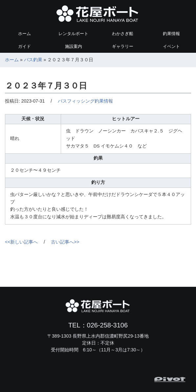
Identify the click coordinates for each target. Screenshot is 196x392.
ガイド (24, 46)
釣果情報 (171, 33)
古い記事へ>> (65, 242)
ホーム (24, 33)
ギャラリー (122, 46)
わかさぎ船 (122, 33)
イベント (171, 46)
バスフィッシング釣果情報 (85, 101)
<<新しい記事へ (21, 242)
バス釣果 (33, 59)
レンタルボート (73, 33)
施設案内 (73, 46)
